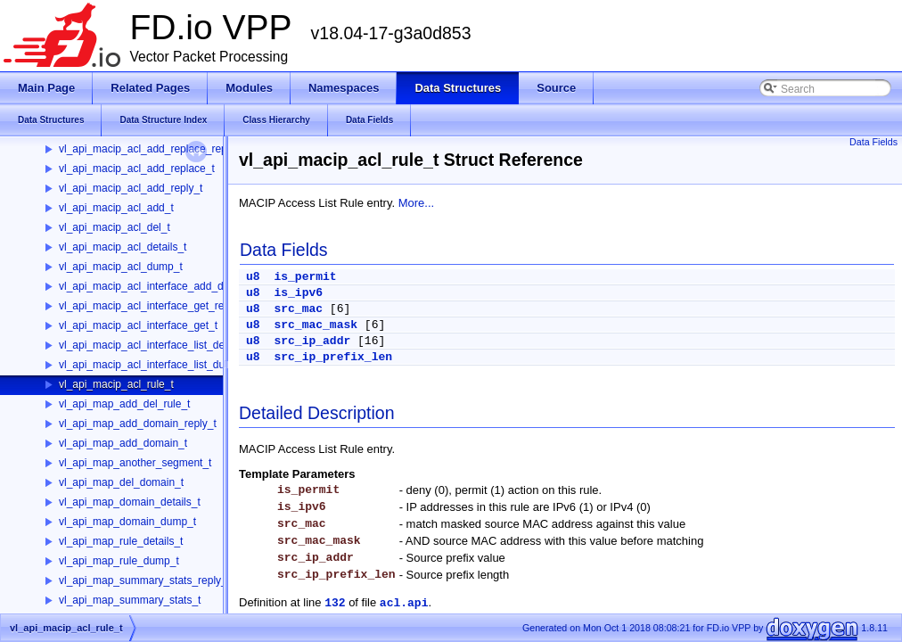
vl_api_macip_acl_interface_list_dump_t (154, 364)
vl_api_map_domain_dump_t (127, 521)
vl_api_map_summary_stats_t (130, 600)
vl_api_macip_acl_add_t (116, 208)
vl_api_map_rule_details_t (121, 541)
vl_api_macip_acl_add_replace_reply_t (151, 149)
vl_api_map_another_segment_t (135, 463)
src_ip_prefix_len (333, 357)
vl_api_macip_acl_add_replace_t (137, 168)
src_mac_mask (315, 325)
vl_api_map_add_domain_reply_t (138, 423)
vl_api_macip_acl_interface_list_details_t (155, 345)
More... (416, 203)
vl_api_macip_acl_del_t (114, 227)
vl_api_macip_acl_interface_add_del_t (150, 286)
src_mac (298, 309)
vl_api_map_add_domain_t (123, 443)
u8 (253, 277)
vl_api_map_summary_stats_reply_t (144, 580)
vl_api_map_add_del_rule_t (124, 404)
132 (334, 603)
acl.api (404, 603)
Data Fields (873, 141)
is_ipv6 (298, 293)
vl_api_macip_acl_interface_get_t (138, 325)
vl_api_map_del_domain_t (121, 482)
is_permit (305, 277)
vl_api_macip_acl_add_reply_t (130, 188)
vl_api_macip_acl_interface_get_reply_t (153, 306)
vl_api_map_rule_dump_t (119, 561)
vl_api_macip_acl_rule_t (116, 384)
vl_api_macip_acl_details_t (122, 247)
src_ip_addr (312, 341)
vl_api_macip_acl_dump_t (121, 266)
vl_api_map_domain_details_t (130, 502)
